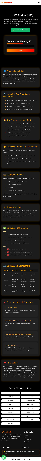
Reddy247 (30, 408)
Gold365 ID (30, 419)
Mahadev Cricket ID (30, 400)
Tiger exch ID (10, 419)
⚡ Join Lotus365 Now (20, 30)
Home (26, 435)
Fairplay (11, 408)
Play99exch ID (10, 416)
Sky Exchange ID (30, 416)
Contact (26, 437)
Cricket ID (10, 396)
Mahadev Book (10, 404)
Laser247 (30, 393)
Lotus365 (10, 393)
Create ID (26, 442)
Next (20, 50)
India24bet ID (10, 423)
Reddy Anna (30, 404)
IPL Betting (10, 400)
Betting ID (30, 396)
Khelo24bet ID (30, 412)
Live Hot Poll (27, 439)
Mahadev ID (11, 412)
